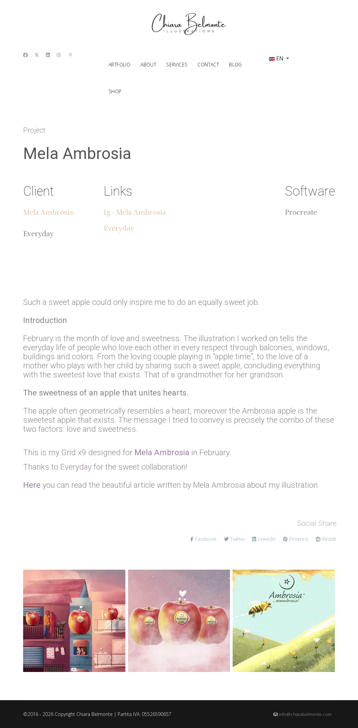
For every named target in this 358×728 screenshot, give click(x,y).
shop (115, 91)
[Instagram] (59, 55)
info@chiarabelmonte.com (305, 714)
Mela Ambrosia (48, 212)
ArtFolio (119, 64)
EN (276, 58)
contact (208, 64)
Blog (235, 64)
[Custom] (70, 55)
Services (176, 64)
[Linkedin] (48, 55)
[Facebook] (25, 55)
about (148, 64)
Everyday (119, 228)
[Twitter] (37, 55)
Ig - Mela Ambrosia (135, 212)
